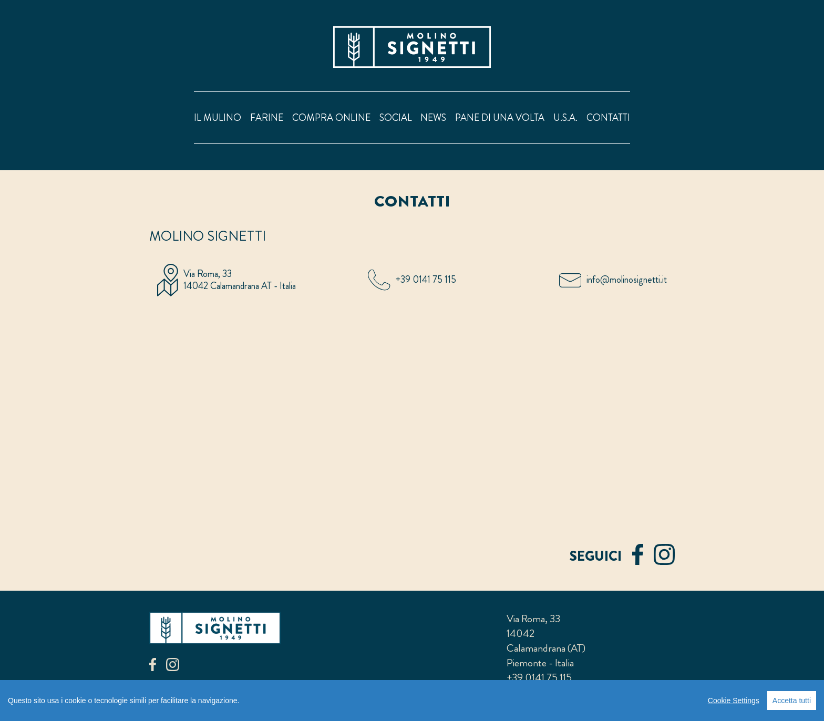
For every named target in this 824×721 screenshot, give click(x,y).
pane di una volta (499, 118)
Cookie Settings (733, 700)
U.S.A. (565, 118)
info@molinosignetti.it (626, 279)
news (433, 118)
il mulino (217, 118)
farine (266, 118)
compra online (331, 118)
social (395, 118)
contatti (608, 118)
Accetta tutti (791, 700)
